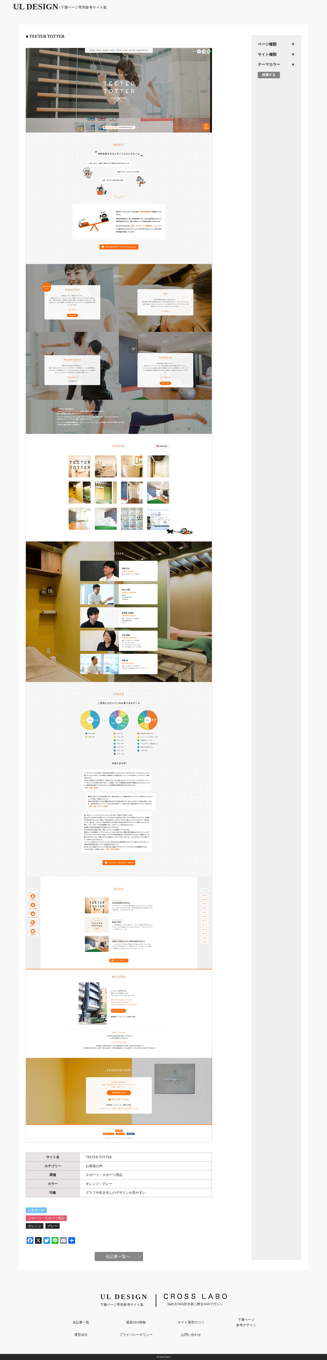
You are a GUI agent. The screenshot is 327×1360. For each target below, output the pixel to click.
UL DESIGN (60, 6)
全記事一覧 (81, 1322)
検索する (268, 75)
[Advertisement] (276, 146)
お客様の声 (94, 1166)
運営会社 (81, 1334)
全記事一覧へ (117, 1256)
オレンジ (92, 1184)
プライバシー (136, 1334)
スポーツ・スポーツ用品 (104, 1175)
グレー (107, 1184)
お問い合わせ (191, 1334)
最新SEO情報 (136, 1322)
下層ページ (246, 1323)
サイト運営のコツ (191, 1322)
